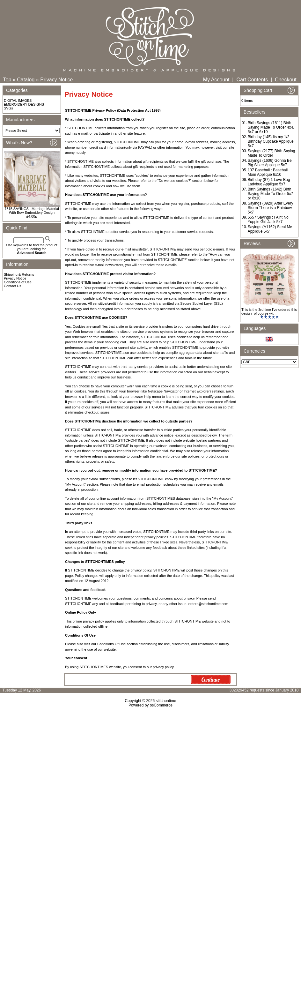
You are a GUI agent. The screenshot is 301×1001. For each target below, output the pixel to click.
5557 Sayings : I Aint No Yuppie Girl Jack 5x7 (268, 219)
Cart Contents (252, 79)
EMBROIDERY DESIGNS (24, 104)
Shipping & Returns (19, 274)
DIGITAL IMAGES (18, 100)
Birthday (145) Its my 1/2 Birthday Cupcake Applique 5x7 (271, 141)
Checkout (286, 79)
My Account (216, 79)
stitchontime (166, 700)
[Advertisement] (150, 762)
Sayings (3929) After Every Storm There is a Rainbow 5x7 (270, 207)
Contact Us (12, 286)
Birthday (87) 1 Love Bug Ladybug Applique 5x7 (269, 181)
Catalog (25, 79)
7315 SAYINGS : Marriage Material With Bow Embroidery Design (31, 210)
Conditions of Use (18, 282)
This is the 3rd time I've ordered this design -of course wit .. (269, 311)
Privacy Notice (56, 79)
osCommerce (161, 705)
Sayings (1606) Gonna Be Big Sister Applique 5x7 (270, 162)
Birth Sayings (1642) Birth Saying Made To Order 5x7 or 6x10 (270, 193)
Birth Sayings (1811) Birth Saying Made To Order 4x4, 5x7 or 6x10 (271, 127)
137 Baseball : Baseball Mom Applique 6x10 (268, 172)
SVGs (8, 108)
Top (7, 79)
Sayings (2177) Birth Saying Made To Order (271, 153)
